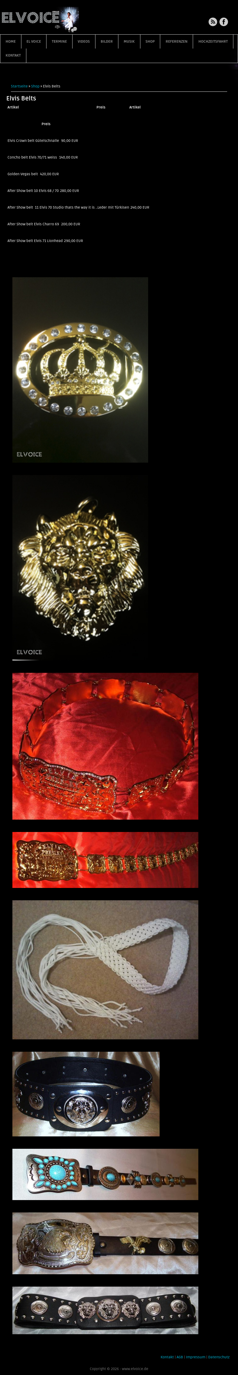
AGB (180, 1357)
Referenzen (176, 41)
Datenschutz (219, 1357)
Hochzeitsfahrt (213, 41)
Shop (150, 41)
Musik (129, 41)
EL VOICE (34, 41)
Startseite (19, 86)
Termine (59, 41)
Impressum (195, 1357)
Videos (84, 41)
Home (11, 41)
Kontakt (13, 55)
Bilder (107, 41)
